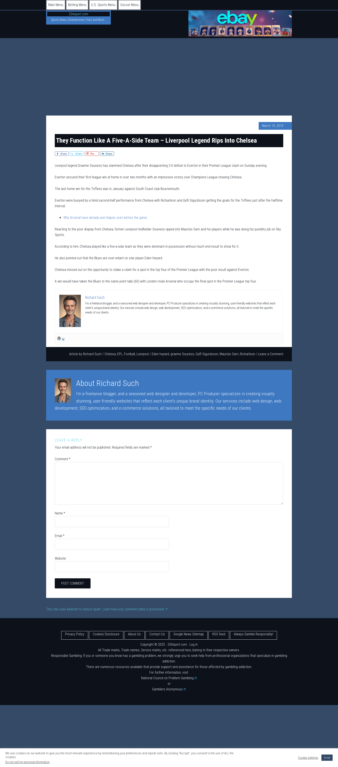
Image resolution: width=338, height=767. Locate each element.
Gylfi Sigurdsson (207, 354)
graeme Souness (182, 354)
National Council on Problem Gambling (169, 678)
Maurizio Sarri (229, 354)
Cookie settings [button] (308, 758)
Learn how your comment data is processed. (135, 609)
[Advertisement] (169, 70)
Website (60, 558)
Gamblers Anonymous (169, 689)
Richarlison (247, 354)
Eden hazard (160, 354)
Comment (62, 459)
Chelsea (110, 354)
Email (59, 536)
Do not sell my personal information (27, 762)
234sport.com (78, 14)
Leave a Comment (270, 354)
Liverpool (142, 354)
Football (129, 354)
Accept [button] (327, 757)
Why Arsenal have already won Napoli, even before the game (105, 218)
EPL (119, 354)
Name (60, 513)
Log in (193, 644)
